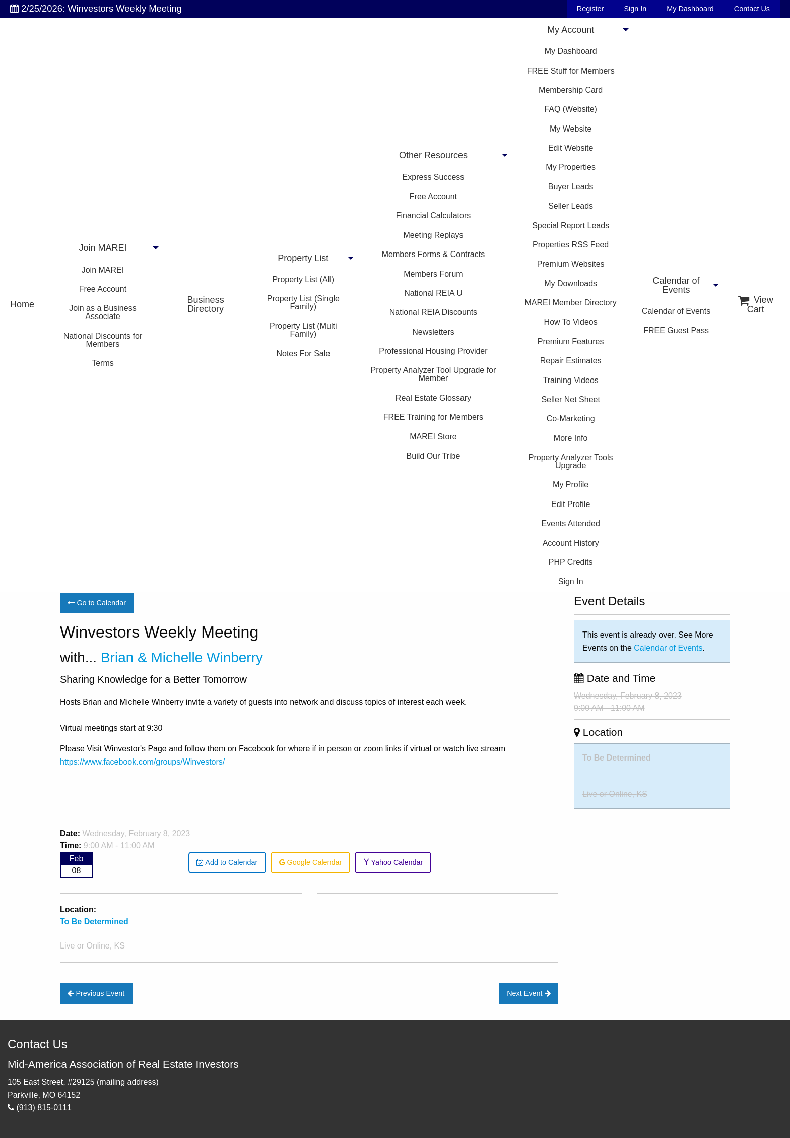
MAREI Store (433, 436)
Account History (571, 543)
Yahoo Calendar (393, 862)
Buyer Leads (571, 186)
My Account (570, 30)
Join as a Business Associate (102, 312)
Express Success (434, 177)
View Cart (755, 304)
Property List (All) (303, 279)
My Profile (570, 484)
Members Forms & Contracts (433, 254)
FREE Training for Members (433, 417)
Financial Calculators (433, 215)
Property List (303, 258)
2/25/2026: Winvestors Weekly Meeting (96, 8)
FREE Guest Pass (676, 330)
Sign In (635, 9)
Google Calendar (310, 862)
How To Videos (571, 322)
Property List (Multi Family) (303, 330)
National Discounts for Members (103, 340)
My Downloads (570, 283)
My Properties (571, 167)
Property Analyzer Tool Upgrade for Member (433, 374)
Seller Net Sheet (570, 399)
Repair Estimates (571, 360)
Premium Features (571, 341)
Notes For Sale (303, 353)
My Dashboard (690, 9)
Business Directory (205, 304)
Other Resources (433, 155)
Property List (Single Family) (303, 302)
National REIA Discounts (433, 312)
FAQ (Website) (570, 109)
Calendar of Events (676, 285)
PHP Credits (571, 562)
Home (22, 304)
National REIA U (433, 293)
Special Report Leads (570, 225)
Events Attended (570, 523)
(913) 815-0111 (40, 1107)
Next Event (528, 993)
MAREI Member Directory (571, 302)
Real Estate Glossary (433, 398)
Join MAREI (102, 248)
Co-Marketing (571, 418)
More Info (571, 438)
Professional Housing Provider (433, 351)
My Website (570, 128)
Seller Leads (570, 206)
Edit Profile (570, 504)
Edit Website (571, 148)
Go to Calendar (97, 603)
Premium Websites (571, 264)
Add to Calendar (226, 862)
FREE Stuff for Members (571, 71)
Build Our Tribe (433, 456)
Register (590, 9)
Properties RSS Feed (571, 244)
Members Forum (433, 274)
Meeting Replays (433, 235)
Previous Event (96, 993)
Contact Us (752, 9)
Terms (103, 363)
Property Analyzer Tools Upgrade (571, 461)
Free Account (102, 289)
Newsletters (433, 332)
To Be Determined (616, 757)
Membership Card (571, 90)
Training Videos (571, 380)
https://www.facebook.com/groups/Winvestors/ (142, 761)
